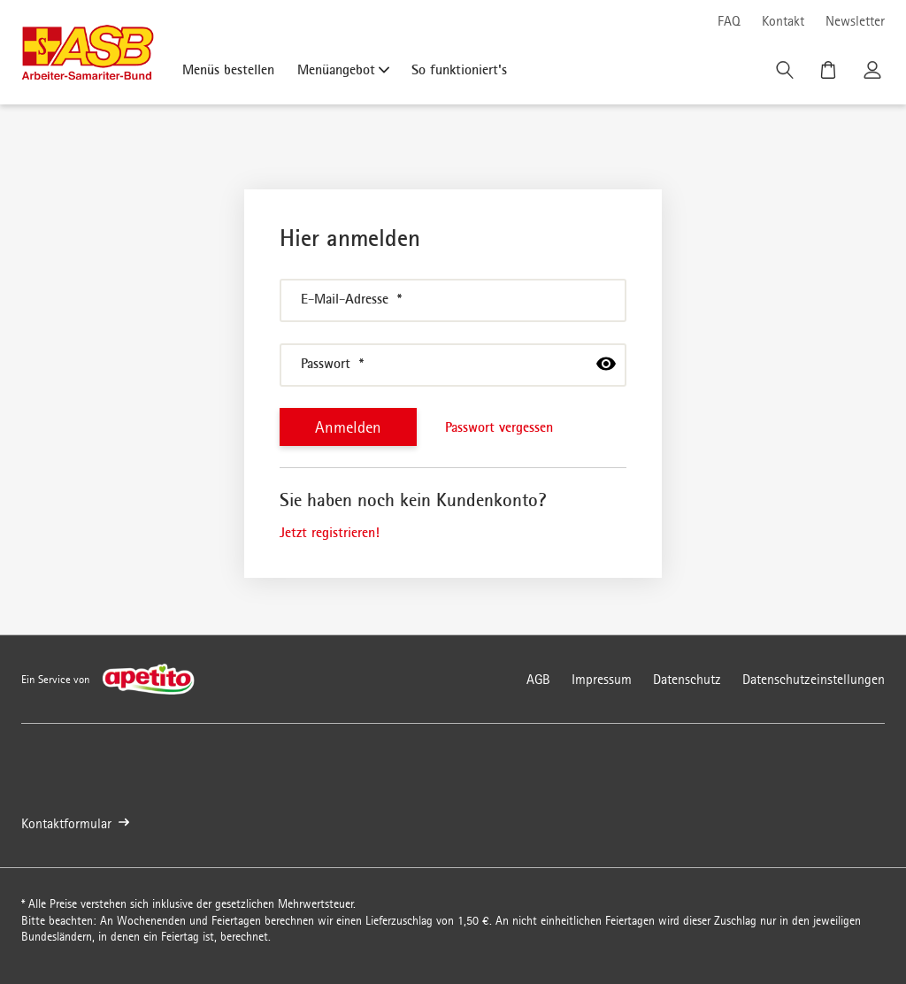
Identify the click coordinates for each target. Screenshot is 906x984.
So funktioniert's (459, 69)
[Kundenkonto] (874, 74)
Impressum (602, 679)
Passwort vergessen (499, 426)
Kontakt (783, 20)
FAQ (729, 20)
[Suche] (786, 74)
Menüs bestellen (228, 69)
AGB (538, 679)
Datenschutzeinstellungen (813, 679)
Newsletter (855, 20)
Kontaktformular (75, 823)
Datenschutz (687, 679)
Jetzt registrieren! (330, 532)
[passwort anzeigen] (606, 363)
